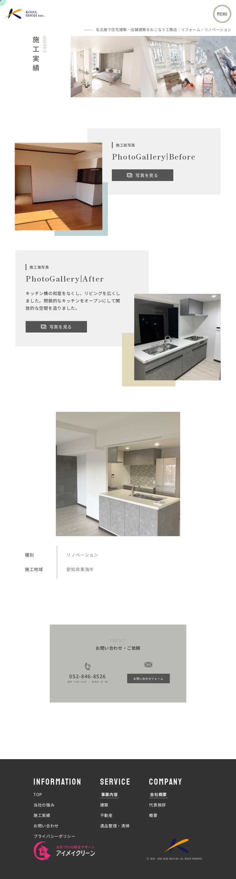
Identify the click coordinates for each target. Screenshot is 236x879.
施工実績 (41, 815)
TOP (37, 794)
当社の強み (43, 805)
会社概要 (158, 794)
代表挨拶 (157, 805)
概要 (153, 815)
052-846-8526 (98, 657)
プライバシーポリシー (54, 836)
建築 (104, 805)
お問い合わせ (46, 826)
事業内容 (109, 794)
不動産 (106, 815)
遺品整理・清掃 (115, 826)
